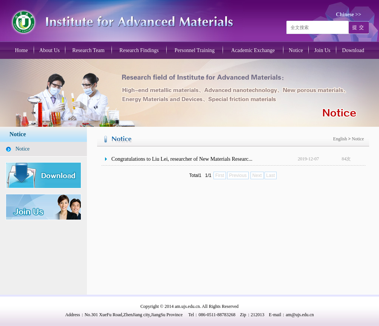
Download (353, 50)
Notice (296, 50)
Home (21, 50)
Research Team (88, 50)
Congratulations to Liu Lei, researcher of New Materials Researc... (181, 159)
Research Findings (139, 50)
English (340, 138)
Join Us (322, 50)
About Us (49, 50)
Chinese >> (348, 14)
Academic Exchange (253, 50)
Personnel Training (195, 50)
